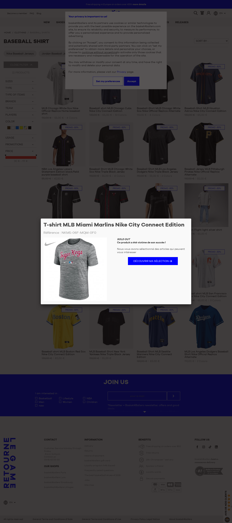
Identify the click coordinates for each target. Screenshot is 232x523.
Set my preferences (108, 81)
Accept (131, 81)
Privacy (121, 71)
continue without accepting (99, 52)
